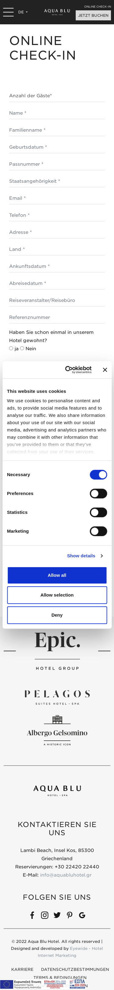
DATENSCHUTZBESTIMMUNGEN (75, 969)
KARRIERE (22, 969)
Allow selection (57, 594)
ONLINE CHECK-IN (97, 6)
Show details (81, 555)
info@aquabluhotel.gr (66, 875)
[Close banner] (105, 370)
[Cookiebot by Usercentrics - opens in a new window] (68, 370)
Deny (57, 615)
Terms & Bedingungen (60, 977)
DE (21, 12)
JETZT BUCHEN (93, 15)
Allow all (57, 575)
